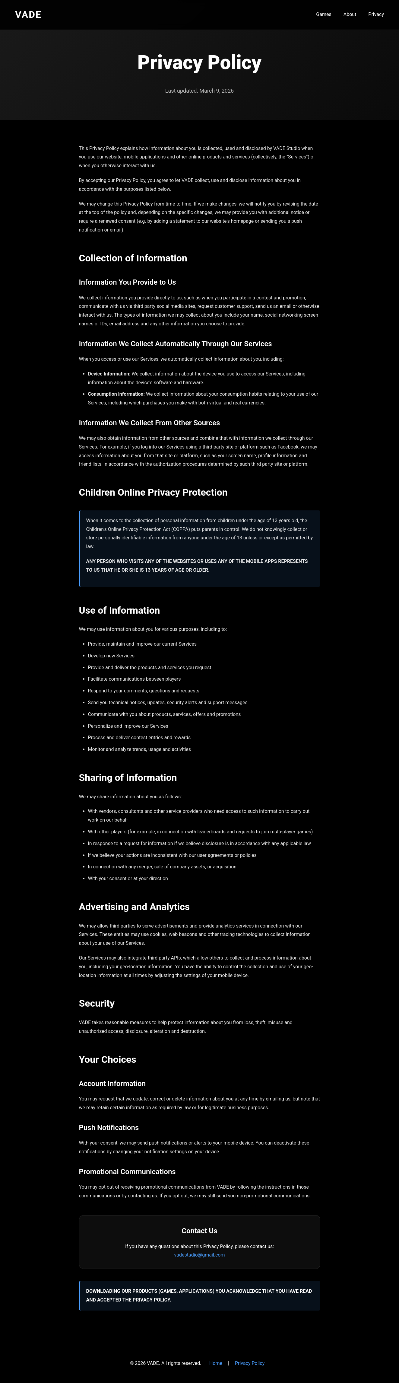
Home (215, 1363)
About (350, 14)
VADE (28, 14)
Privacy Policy (250, 1363)
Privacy (376, 14)
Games (323, 14)
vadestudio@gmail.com (199, 1255)
